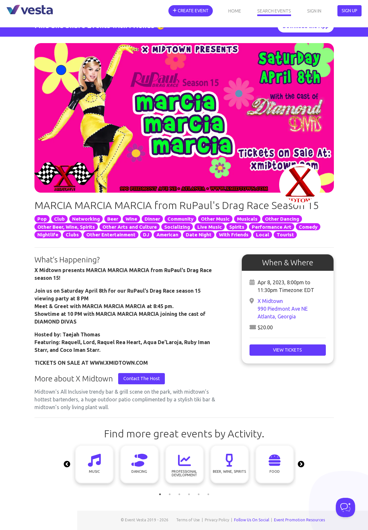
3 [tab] (179, 494)
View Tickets (287, 349)
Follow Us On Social (251, 520)
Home (234, 11)
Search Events (274, 11)
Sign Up (349, 10)
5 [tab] (198, 494)
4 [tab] (189, 494)
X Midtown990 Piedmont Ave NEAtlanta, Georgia (283, 308)
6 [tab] (208, 494)
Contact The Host (141, 378)
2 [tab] (169, 494)
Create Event (191, 10)
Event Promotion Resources (299, 520)
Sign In (314, 11)
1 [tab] (160, 494)
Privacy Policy (217, 520)
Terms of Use (188, 520)
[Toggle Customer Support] (345, 507)
